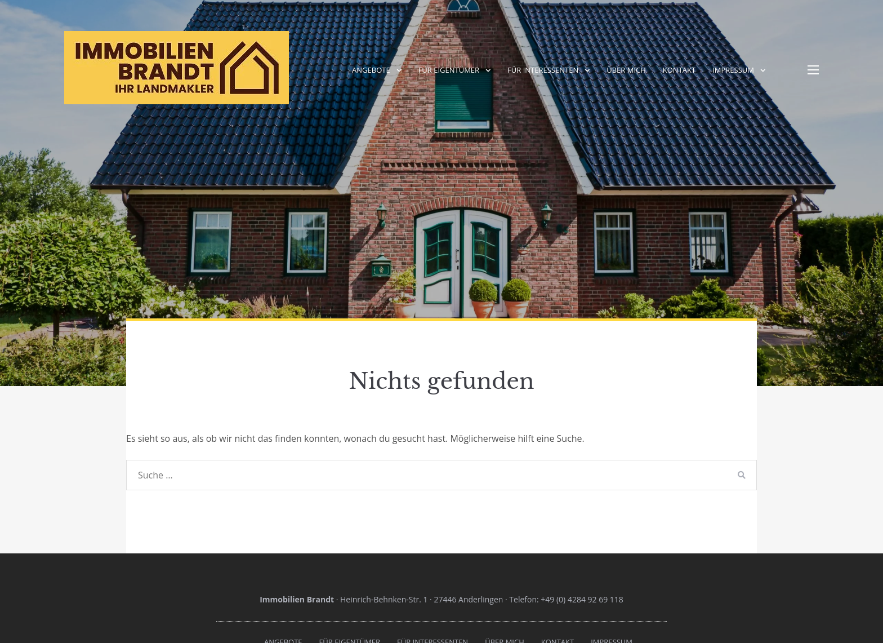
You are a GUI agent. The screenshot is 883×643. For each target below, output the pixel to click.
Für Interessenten (542, 70)
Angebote (371, 70)
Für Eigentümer (448, 70)
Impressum (733, 70)
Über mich (626, 70)
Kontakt (679, 70)
